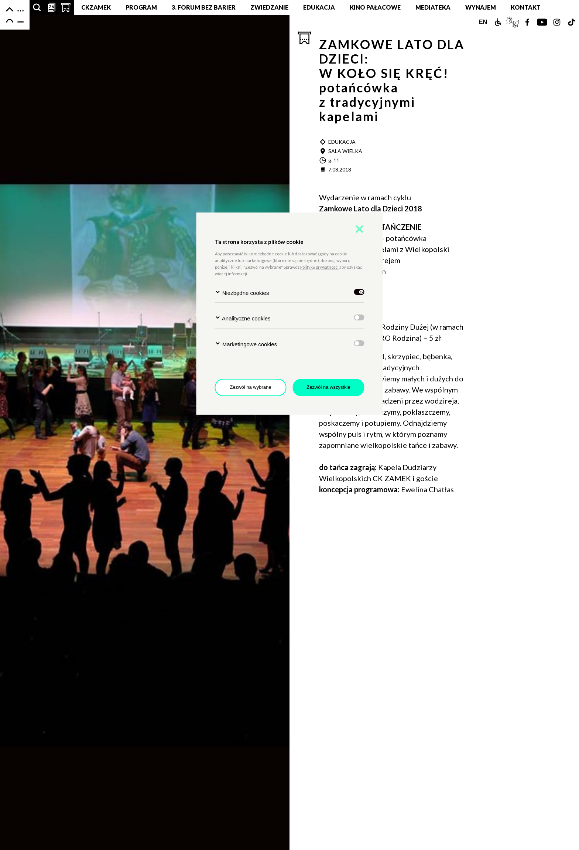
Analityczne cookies (243, 318)
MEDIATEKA (432, 7)
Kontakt (526, 7)
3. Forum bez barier (204, 7)
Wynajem (480, 7)
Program (141, 7)
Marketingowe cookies (246, 343)
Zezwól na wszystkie (328, 387)
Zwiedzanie (269, 7)
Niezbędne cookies (242, 292)
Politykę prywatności (319, 267)
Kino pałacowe (375, 7)
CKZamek (96, 7)
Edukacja (319, 7)
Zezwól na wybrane (250, 387)
